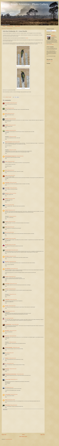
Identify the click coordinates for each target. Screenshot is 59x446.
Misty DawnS (7, 330)
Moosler (6, 399)
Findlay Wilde (7, 182)
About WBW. (17, 26)
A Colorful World (7, 394)
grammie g (6, 276)
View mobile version (23, 436)
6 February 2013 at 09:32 (12, 244)
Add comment (5, 409)
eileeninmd (6, 238)
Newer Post (4, 434)
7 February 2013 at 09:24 (10, 352)
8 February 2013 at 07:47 (14, 379)
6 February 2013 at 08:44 (10, 232)
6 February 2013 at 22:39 (11, 311)
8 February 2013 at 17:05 (9, 387)
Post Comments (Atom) (9, 439)
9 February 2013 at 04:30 (11, 399)
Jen (5, 363)
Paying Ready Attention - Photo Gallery (25, 4)
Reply (6, 105)
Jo (5, 318)
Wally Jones (7, 261)
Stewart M (53, 35)
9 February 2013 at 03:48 (13, 394)
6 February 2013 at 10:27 (12, 261)
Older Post (42, 434)
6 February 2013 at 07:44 (12, 216)
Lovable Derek (7, 299)
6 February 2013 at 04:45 (12, 182)
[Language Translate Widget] (51, 30)
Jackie (6, 161)
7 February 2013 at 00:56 (15, 324)
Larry (6, 108)
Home (4, 26)
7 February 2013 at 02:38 (12, 330)
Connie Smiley (7, 283)
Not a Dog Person (7, 268)
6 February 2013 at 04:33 (11, 175)
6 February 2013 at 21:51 (11, 305)
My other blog (10, 26)
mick (5, 204)
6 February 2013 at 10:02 (12, 256)
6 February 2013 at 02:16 (10, 108)
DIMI (5, 232)
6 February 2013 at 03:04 (12, 149)
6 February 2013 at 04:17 (10, 170)
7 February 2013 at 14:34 (10, 363)
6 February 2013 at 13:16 (13, 283)
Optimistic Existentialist (8, 347)
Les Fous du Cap (7, 379)
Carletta (6, 175)
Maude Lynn (7, 193)
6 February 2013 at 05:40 (11, 198)
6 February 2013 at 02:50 (12, 136)
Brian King (6, 244)
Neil (5, 352)
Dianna (6, 311)
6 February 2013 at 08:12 (11, 221)
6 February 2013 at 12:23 (14, 268)
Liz (5, 387)
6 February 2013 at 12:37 (12, 276)
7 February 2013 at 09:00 (16, 347)
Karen (6, 170)
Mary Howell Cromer (8, 324)
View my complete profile (50, 44)
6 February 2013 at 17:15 (12, 294)
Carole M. (6, 221)
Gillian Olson (7, 368)
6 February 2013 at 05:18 (12, 193)
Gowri (6, 113)
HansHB (6, 198)
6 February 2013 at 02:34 (12, 130)
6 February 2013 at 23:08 (9, 318)
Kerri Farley (7, 256)
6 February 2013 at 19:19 (13, 299)
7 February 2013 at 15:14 (12, 368)
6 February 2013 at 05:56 (10, 204)
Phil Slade (6, 305)
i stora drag (6, 130)
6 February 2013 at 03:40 (10, 161)
